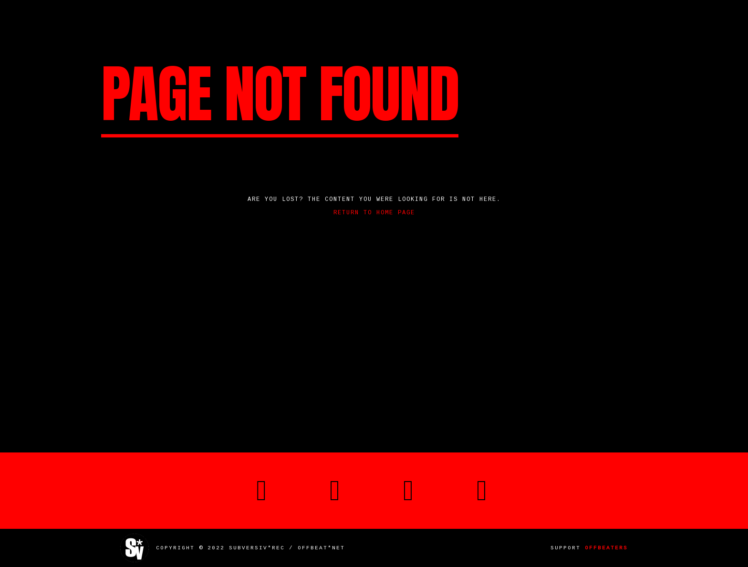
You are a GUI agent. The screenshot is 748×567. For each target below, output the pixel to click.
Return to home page (374, 213)
